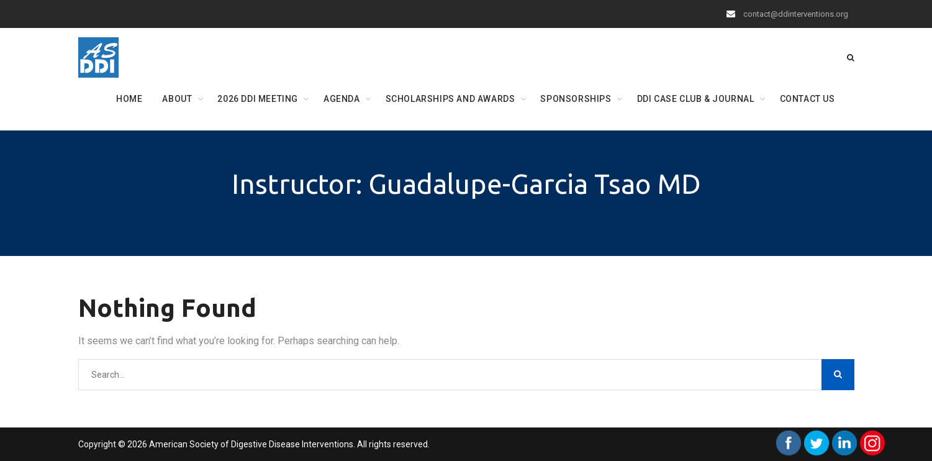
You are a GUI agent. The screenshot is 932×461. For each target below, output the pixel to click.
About (177, 99)
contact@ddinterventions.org (795, 14)
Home (129, 99)
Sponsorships (575, 99)
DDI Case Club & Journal (695, 99)
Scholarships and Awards (450, 99)
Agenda (341, 99)
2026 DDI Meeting (257, 99)
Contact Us (807, 99)
